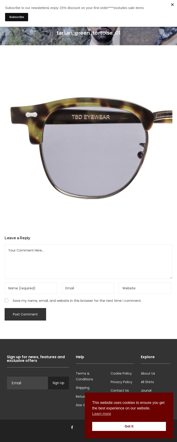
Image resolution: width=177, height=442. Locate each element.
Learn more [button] (101, 414)
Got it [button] (129, 426)
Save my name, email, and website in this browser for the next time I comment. (77, 300)
